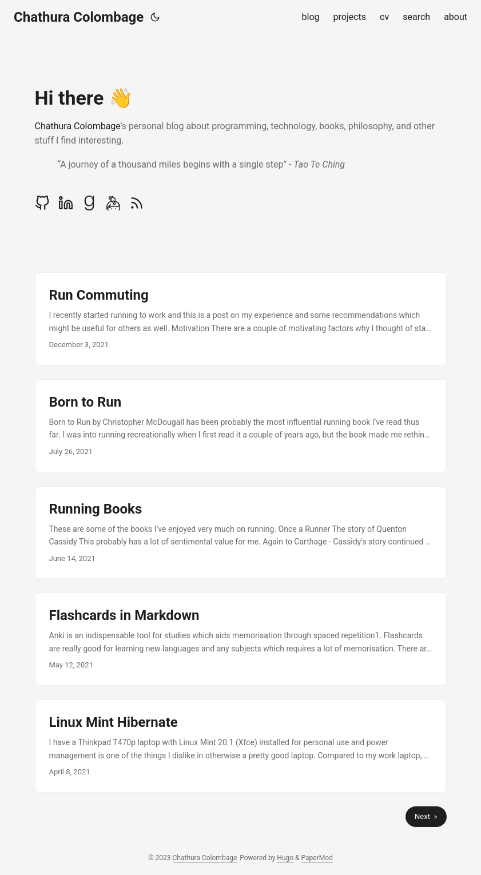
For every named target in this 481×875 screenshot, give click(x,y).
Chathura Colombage (79, 17)
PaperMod (317, 858)
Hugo (285, 858)
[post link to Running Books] (240, 533)
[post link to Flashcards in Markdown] (240, 639)
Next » (426, 816)
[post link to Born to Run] (240, 426)
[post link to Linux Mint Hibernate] (240, 746)
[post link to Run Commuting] (240, 319)
